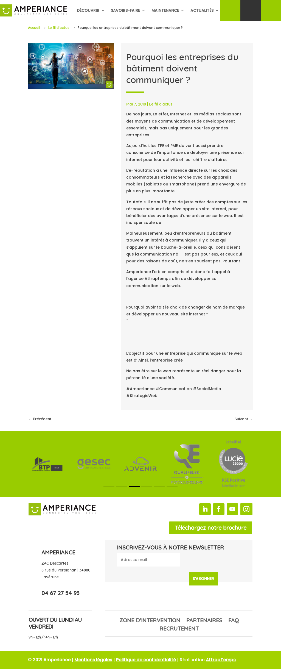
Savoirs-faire (125, 10)
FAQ (233, 621)
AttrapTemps (221, 660)
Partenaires (204, 621)
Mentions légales (93, 660)
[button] (108, 486)
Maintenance (165, 10)
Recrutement (179, 629)
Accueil (34, 27)
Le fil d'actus (58, 27)
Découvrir (88, 10)
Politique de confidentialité (146, 660)
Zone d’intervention (149, 621)
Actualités (201, 10)
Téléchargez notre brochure (210, 527)
